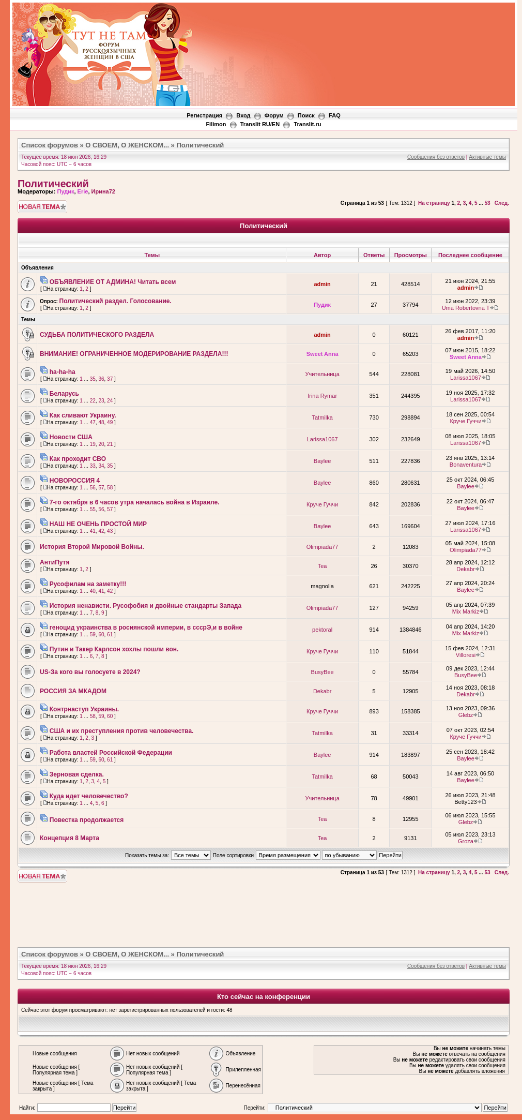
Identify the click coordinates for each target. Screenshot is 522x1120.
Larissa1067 (465, 378)
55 (93, 509)
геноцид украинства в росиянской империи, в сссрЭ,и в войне (146, 627)
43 (110, 531)
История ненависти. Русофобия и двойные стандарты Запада (145, 605)
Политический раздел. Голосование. (115, 301)
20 (101, 444)
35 (93, 379)
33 (93, 466)
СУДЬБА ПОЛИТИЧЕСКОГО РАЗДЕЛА (97, 334)
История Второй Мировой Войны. (92, 546)
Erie (83, 191)
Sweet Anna (322, 354)
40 (93, 591)
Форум (274, 115)
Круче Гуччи (465, 421)
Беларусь (64, 393)
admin (322, 284)
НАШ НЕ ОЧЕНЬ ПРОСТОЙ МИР (98, 524)
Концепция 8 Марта (69, 838)
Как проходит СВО (78, 458)
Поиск (306, 115)
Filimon (216, 124)
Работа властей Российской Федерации (111, 752)
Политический (200, 145)
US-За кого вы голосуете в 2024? (90, 672)
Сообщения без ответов (436, 157)
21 (110, 444)
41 (93, 531)
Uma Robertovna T (466, 308)
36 (101, 379)
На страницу (434, 203)
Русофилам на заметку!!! (88, 584)
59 (93, 634)
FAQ (335, 115)
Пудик (65, 191)
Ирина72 (103, 191)
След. (502, 203)
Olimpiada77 (322, 547)
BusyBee (322, 672)
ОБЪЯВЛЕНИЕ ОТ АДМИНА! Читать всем (113, 282)
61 (110, 634)
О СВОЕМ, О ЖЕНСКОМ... (127, 145)
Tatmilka (322, 417)
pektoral (322, 629)
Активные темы (487, 157)
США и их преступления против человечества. (122, 731)
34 (101, 466)
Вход (243, 115)
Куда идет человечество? (89, 796)
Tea (322, 566)
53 (487, 203)
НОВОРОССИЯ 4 (75, 480)
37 (110, 379)
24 (110, 401)
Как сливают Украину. (83, 415)
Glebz (465, 715)
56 (93, 487)
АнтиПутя (55, 562)
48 (101, 422)
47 (93, 422)
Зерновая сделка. (77, 774)
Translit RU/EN (260, 124)
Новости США (71, 437)
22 (93, 401)
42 (101, 531)
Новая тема (42, 206)
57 (101, 487)
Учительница (322, 374)
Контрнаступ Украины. (84, 709)
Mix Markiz (466, 611)
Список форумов (49, 145)
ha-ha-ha (62, 372)
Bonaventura (466, 464)
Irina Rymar (322, 396)
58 (110, 487)
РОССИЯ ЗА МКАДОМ (73, 691)
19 (93, 444)
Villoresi (465, 655)
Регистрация (204, 115)
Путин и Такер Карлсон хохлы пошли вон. (114, 649)
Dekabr (465, 569)
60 (101, 634)
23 (101, 401)
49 (110, 422)
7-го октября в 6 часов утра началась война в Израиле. (135, 502)
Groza (465, 841)
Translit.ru (307, 124)
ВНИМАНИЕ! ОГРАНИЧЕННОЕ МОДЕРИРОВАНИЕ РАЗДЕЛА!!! (134, 353)
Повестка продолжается (87, 820)
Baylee (322, 461)
